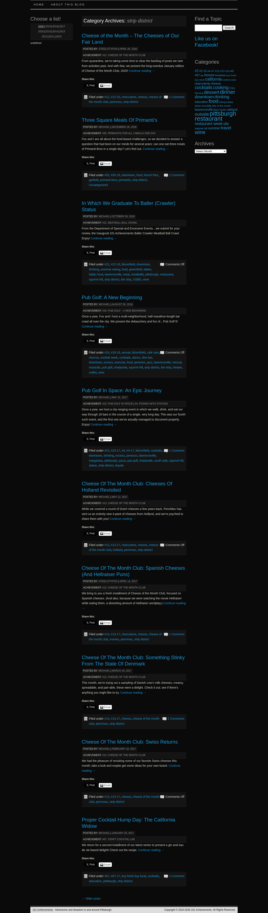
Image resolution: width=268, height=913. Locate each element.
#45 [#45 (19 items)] (232, 71)
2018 (55, 26)
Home (39, 4)
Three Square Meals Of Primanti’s (119, 120)
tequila (119, 465)
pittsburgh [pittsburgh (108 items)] (223, 113)
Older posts (91, 898)
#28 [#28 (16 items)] (227, 71)
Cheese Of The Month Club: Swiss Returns (130, 742)
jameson (140, 362)
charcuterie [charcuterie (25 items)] (202, 83)
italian (147, 269)
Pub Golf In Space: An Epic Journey (122, 390)
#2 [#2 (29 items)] (196, 71)
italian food (96, 274)
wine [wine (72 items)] (200, 132)
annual (126, 352)
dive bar (147, 357)
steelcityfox (108, 48)
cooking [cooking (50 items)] (221, 87)
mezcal (177, 362)
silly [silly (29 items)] (226, 124)
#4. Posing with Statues (151, 403)
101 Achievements (42, 909)
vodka (93, 372)
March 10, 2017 (121, 670)
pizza (122, 460)
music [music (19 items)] (222, 109)
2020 (41, 26)
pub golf (107, 367)
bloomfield (128, 264)
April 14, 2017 (128, 581)
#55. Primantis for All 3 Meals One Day (129, 133)
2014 (55, 31)
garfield (94, 180)
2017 (62, 26)
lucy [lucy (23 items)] (216, 109)
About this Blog (68, 4)
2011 (51, 36)
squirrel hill (96, 279)
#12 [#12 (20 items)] (217, 71)
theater (177, 367)
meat (126, 274)
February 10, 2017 (124, 748)
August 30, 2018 (122, 304)
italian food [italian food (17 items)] (200, 106)
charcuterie (129, 97)
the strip (126, 279)
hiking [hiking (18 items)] (222, 102)
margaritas (96, 460)
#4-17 (130, 450)
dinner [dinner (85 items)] (227, 92)
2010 (59, 36)
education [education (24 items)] (201, 101)
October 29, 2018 (123, 216)
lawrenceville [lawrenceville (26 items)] (204, 109)
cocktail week (109, 357)
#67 (106, 876)
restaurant (166, 274)
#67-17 (115, 876)
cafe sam (153, 352)
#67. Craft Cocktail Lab (118, 839)
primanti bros (108, 180)
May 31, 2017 (120, 397)
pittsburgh (152, 274)
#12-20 (115, 97)
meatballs (137, 274)
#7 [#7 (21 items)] (212, 71)
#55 (106, 175)
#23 (106, 450)
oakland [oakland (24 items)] (232, 109)
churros (94, 357)
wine (146, 279)
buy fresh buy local (134, 876)
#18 (106, 352)
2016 (41, 31)
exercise (120, 362)
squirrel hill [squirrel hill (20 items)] (201, 128)
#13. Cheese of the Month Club (124, 503)
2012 (44, 36)
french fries (151, 175)
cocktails (125, 357)
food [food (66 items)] (213, 101)
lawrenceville (113, 274)
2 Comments (176, 718)
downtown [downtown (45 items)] (204, 96)
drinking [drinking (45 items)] (222, 96)
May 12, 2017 (120, 496)
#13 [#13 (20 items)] (222, 71)
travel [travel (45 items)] (226, 128)
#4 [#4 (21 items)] (209, 71)
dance (136, 357)
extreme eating (110, 269)
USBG (137, 279)
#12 (106, 97)
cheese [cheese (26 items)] (216, 83)
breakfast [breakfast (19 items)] (220, 75)
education (95, 881)
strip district (131, 101)
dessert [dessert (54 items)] (211, 92)
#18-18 (115, 352)
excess (108, 362)
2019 (48, 26)
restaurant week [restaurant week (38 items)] (209, 123)
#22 (106, 264)
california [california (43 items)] (213, 79)
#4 (123, 450)
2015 (48, 31)
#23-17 (115, 450)
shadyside (120, 367)
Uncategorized (98, 185)
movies (114, 639)
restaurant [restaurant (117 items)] (208, 118)
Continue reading (142, 70)
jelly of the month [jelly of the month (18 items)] (221, 105)
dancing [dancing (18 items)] (199, 93)
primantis (125, 180)
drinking (94, 269)
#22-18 (115, 264)
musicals (94, 367)
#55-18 (115, 175)
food (139, 175)
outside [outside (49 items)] (202, 114)
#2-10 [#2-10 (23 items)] (203, 71)
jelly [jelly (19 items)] (209, 105)
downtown (128, 175)
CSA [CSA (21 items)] (232, 88)
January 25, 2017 (123, 833)
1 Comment (176, 97)
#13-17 (115, 545)
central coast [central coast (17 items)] (229, 80)
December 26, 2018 (124, 127)
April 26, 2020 (128, 48)
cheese (142, 97)
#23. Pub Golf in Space (117, 403)
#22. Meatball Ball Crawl (119, 222)
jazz (149, 362)
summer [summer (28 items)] (214, 128)
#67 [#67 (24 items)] (197, 75)
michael (104, 127)
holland (117, 549)
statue (93, 465)
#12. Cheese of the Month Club (124, 55)
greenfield (135, 269)
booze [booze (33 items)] (209, 75)
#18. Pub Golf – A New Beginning (124, 310)
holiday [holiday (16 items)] (229, 102)
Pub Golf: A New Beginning (112, 297)
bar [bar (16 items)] (202, 75)
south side (161, 460)
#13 (106, 545)
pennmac (116, 101)
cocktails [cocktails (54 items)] (203, 87)
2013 (62, 31)
